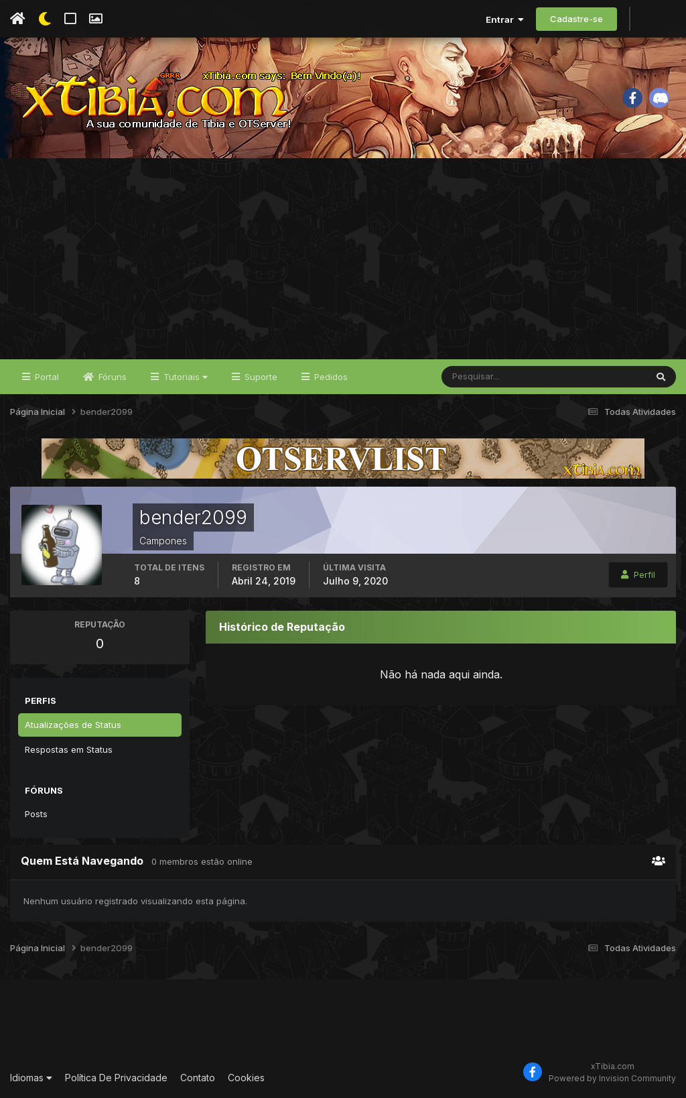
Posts (36, 813)
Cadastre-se (576, 18)
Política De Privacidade (116, 1077)
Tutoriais (184, 376)
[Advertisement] (343, 259)
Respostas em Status (69, 749)
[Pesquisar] (485, 376)
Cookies (246, 1077)
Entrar (505, 19)
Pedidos (330, 376)
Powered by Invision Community (612, 1078)
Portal (45, 376)
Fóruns (111, 376)
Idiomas (31, 1077)
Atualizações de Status (73, 724)
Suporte (259, 376)
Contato (197, 1077)
